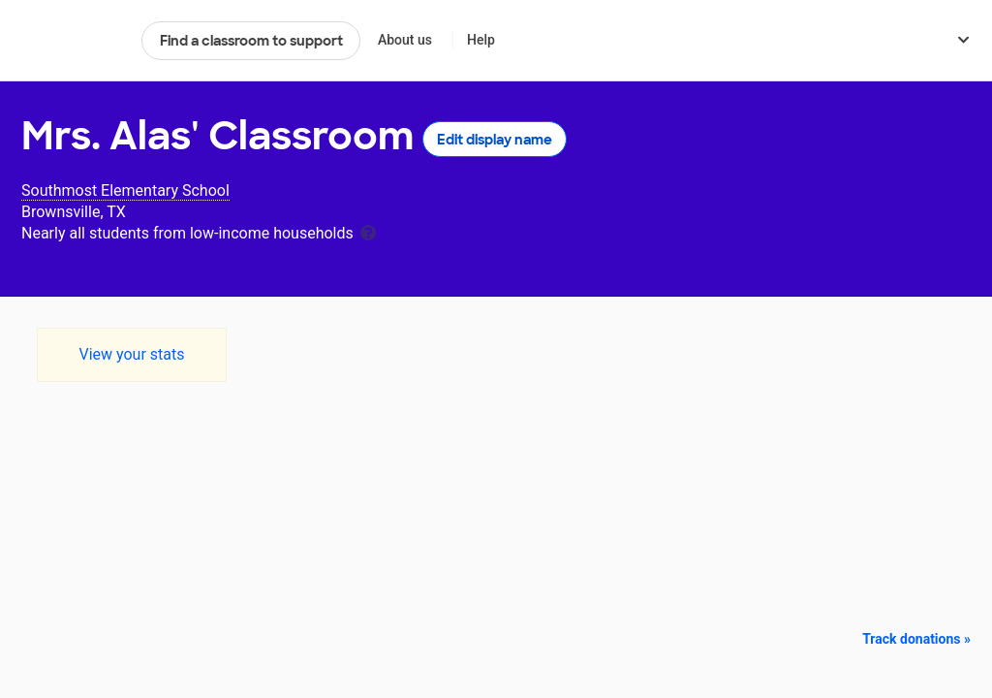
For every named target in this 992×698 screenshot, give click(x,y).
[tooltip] (368, 231)
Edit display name (494, 139)
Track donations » (916, 639)
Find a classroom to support (251, 40)
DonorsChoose (73, 40)
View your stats (131, 354)
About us (405, 40)
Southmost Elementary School (125, 190)
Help (481, 40)
